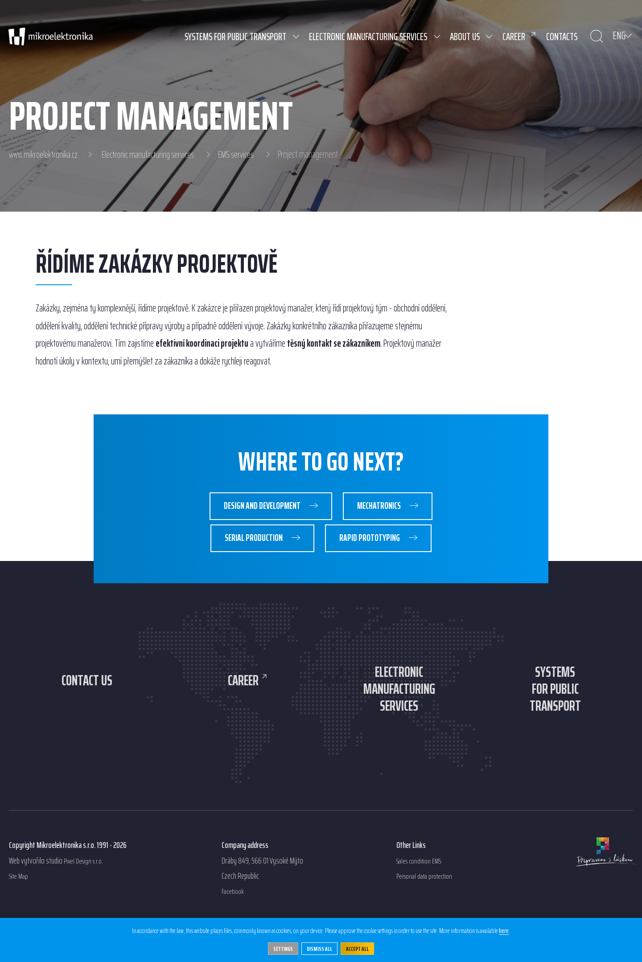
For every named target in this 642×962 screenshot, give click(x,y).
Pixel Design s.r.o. (86, 880)
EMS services (245, 154)
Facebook (234, 910)
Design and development (255, 508)
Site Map (20, 895)
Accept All (361, 948)
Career (243, 686)
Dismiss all (320, 948)
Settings (280, 948)
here (504, 930)
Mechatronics (386, 508)
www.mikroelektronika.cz (45, 154)
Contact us (87, 686)
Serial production (248, 543)
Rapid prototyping (376, 543)
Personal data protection (428, 895)
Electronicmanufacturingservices (399, 703)
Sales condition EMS (422, 880)
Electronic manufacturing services (153, 154)
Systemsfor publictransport (555, 703)
